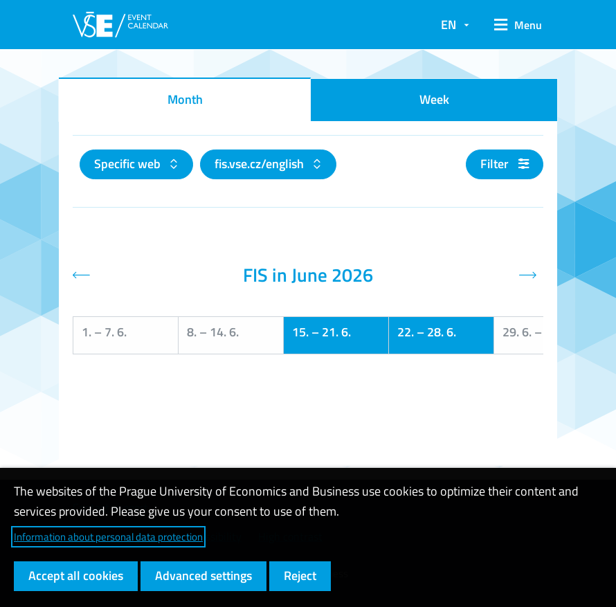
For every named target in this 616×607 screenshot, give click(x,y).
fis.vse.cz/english (261, 163)
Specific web (128, 163)
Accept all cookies (75, 575)
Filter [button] (504, 163)
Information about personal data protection (108, 537)
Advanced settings (203, 575)
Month (185, 99)
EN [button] (448, 24)
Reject (300, 575)
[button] (513, 25)
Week (434, 99)
